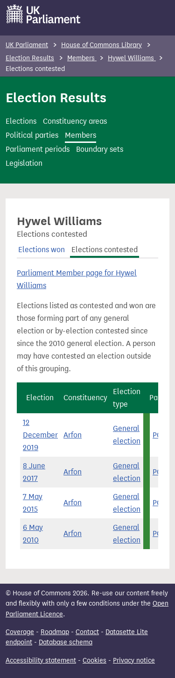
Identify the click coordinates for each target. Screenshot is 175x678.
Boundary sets (99, 149)
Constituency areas (75, 121)
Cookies (94, 660)
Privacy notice (134, 660)
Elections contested (104, 249)
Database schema (65, 642)
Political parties (32, 135)
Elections (21, 121)
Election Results (30, 58)
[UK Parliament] (44, 14)
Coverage (20, 632)
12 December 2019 (40, 435)
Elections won (41, 249)
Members (82, 58)
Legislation (24, 163)
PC (157, 435)
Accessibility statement (41, 660)
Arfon (72, 435)
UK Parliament (27, 45)
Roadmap (55, 632)
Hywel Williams (132, 58)
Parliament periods (38, 149)
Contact (87, 632)
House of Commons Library (101, 45)
